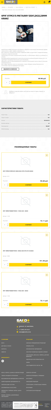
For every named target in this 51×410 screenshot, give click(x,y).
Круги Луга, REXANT (30, 7)
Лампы (28, 362)
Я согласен (36, 405)
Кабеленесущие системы (8, 384)
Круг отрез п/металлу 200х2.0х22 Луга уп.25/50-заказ (18, 171)
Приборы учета (30, 346)
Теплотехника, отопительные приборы (36, 384)
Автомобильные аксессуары (8, 387)
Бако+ (3, 343)
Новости (3, 352)
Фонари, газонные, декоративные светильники (10, 395)
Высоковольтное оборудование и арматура (12, 378)
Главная (3, 7)
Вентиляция (29, 387)
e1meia (46, 406)
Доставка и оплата (6, 346)
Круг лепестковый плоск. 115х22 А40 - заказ (15, 211)
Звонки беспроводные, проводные (35, 375)
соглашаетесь (16, 405)
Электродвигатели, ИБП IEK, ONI (34, 365)
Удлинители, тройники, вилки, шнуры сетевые (11, 391)
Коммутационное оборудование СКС (10, 381)
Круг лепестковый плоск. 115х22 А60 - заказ (15, 290)
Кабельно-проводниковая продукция (36, 343)
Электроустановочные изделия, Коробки (37, 352)
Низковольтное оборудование (34, 349)
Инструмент (10, 7)
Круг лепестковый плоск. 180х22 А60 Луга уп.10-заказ (18, 250)
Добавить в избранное (10, 69)
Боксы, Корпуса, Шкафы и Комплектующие (12, 372)
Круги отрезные (19, 7)
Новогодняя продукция (32, 381)
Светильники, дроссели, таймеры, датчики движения (37, 355)
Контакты (3, 349)
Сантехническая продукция (33, 390)
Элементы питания (31, 372)
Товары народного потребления (9, 375)
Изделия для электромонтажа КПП (35, 359)
